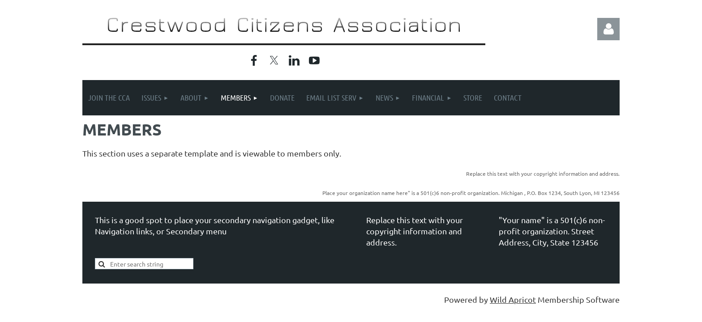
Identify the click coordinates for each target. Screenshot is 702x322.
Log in (608, 29)
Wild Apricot (513, 299)
